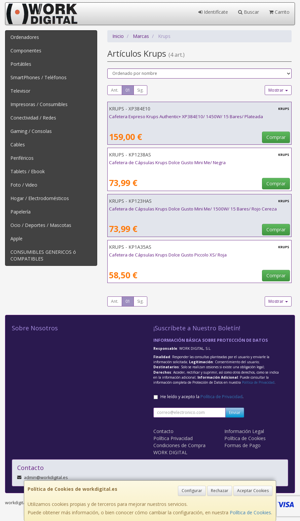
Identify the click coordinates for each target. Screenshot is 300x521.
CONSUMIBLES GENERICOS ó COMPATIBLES (43, 255)
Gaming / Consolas (31, 131)
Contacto (163, 431)
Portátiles (20, 64)
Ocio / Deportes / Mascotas (40, 225)
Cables (17, 144)
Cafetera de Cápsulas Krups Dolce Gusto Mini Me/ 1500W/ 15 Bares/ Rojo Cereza (193, 209)
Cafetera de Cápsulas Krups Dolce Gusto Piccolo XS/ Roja (168, 255)
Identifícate (213, 12)
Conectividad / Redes (33, 117)
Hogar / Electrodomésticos (39, 198)
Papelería (20, 211)
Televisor (20, 91)
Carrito (279, 12)
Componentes (25, 50)
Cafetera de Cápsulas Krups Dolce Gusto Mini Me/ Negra (167, 162)
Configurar (192, 490)
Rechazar (219, 490)
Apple (16, 238)
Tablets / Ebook (27, 171)
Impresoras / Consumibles (39, 104)
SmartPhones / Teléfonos (38, 77)
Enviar (234, 412)
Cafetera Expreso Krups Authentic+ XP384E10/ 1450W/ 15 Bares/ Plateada (186, 116)
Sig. (140, 90)
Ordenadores (24, 37)
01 (127, 90)
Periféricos (22, 158)
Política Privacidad (173, 438)
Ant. (114, 90)
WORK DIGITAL (170, 452)
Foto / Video (23, 185)
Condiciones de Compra (179, 445)
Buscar (248, 12)
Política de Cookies (250, 512)
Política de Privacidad (258, 382)
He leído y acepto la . (201, 396)
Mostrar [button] (278, 90)
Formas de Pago (242, 445)
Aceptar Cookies (253, 490)
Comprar (276, 137)
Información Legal (244, 431)
